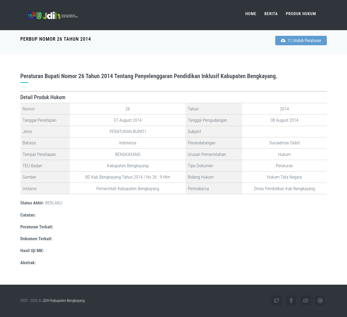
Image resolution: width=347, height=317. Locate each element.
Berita (271, 13)
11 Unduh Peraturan (301, 40)
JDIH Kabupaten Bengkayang (63, 300)
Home (250, 13)
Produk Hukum (301, 13)
